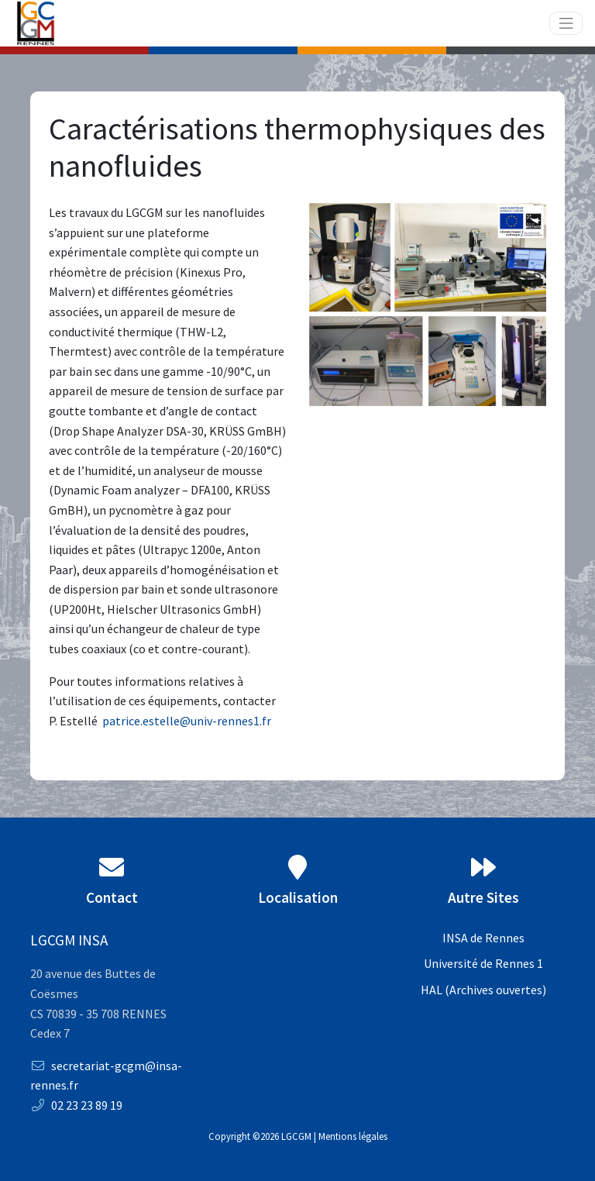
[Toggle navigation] (566, 24)
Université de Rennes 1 (483, 963)
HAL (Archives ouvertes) (483, 989)
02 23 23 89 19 (76, 1105)
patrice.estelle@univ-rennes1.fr (186, 720)
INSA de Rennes (483, 937)
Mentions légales (352, 1136)
